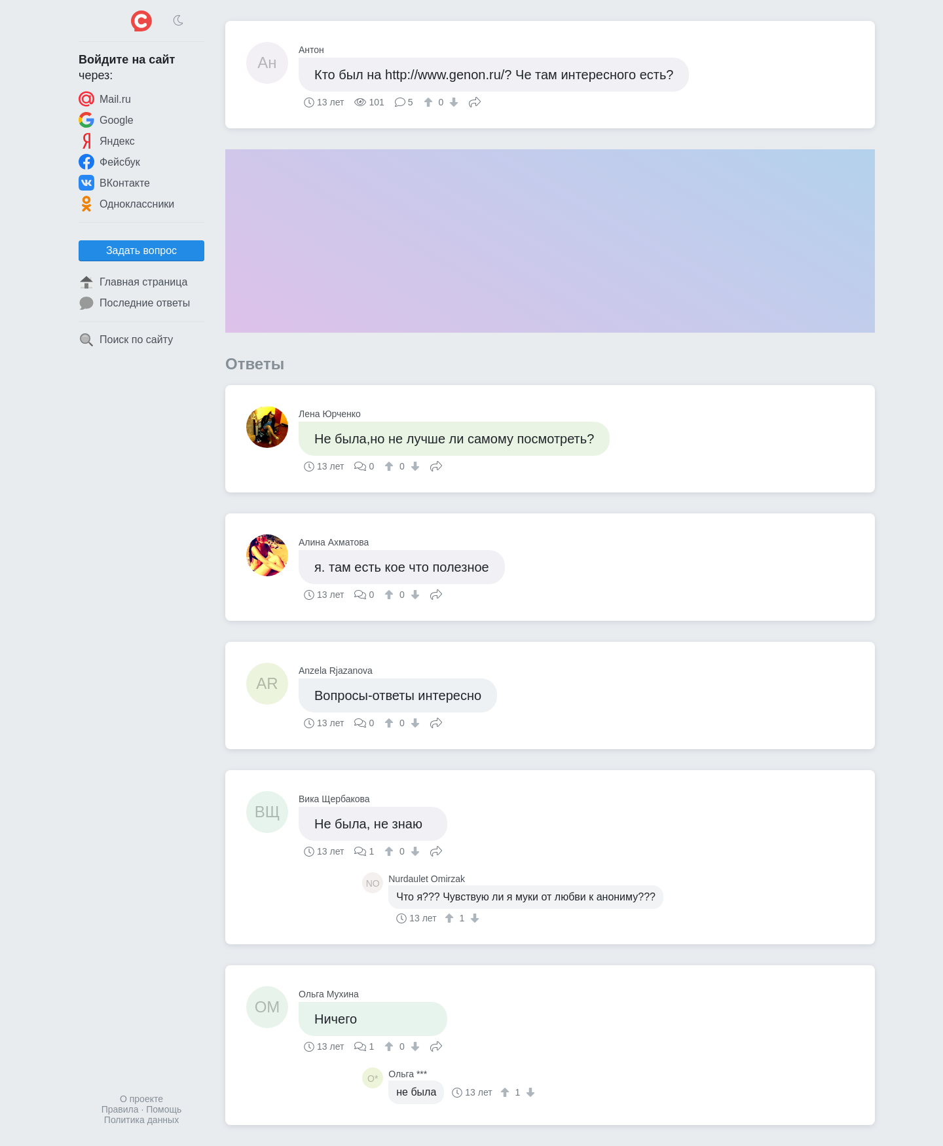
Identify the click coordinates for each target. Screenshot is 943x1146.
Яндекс (107, 141)
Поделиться (475, 100)
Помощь (163, 1109)
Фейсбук (109, 162)
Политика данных (141, 1120)
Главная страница (133, 282)
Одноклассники (126, 204)
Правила (120, 1109)
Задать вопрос (141, 250)
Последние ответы (134, 303)
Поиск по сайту (126, 340)
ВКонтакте (114, 183)
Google (106, 120)
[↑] (430, 102)
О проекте (141, 1099)
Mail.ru (105, 99)
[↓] (452, 102)
